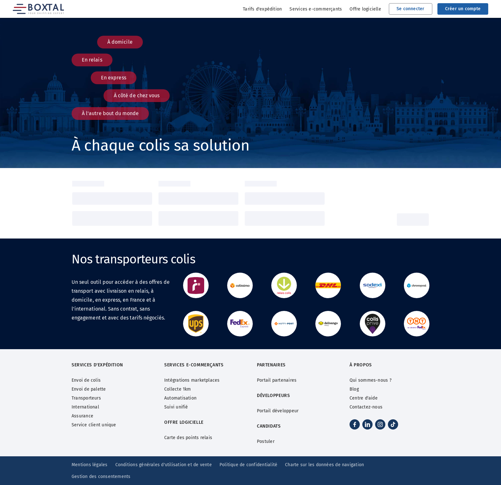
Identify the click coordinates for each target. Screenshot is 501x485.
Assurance (82, 416)
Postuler (265, 441)
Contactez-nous (366, 407)
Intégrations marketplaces (192, 380)
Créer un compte (463, 8)
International (85, 407)
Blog (354, 389)
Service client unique (94, 425)
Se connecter (411, 8)
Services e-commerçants (315, 9)
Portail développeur (277, 411)
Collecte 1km (177, 389)
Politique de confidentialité (248, 464)
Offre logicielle (365, 9)
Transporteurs (86, 398)
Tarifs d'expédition (262, 9)
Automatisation (180, 398)
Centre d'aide (364, 398)
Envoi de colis (86, 380)
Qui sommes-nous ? (370, 380)
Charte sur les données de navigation (324, 464)
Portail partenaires (277, 380)
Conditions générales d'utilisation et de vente (163, 464)
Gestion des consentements (101, 476)
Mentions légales (90, 464)
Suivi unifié (176, 407)
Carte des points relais (188, 437)
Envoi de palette (89, 389)
